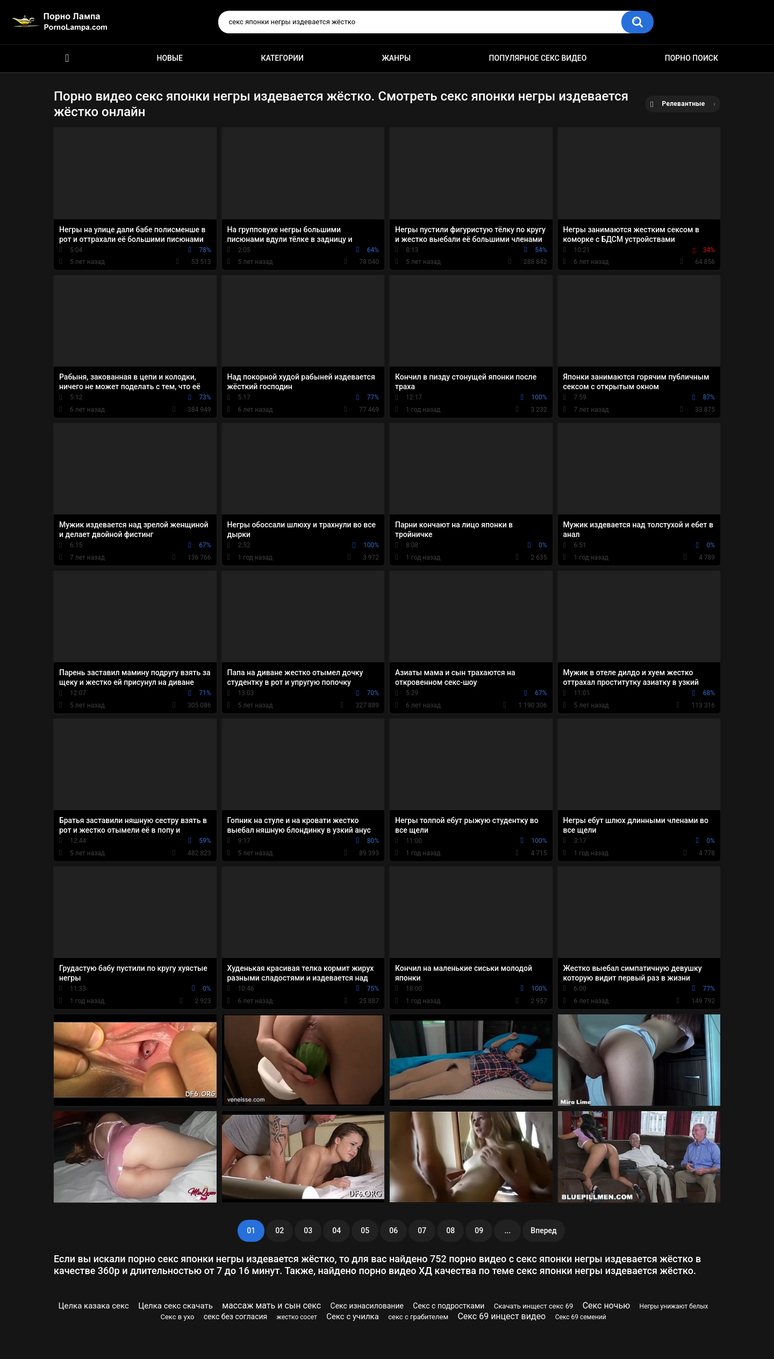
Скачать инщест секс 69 (533, 1306)
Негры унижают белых (674, 1306)
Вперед (543, 1230)
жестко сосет (297, 1317)
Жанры (396, 58)
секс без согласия (235, 1316)
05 (365, 1230)
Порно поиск (691, 58)
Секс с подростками (448, 1305)
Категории (282, 58)
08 (450, 1230)
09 (479, 1230)
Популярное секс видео (538, 58)
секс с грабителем (418, 1317)
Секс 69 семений (580, 1317)
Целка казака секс (94, 1306)
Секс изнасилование (367, 1305)
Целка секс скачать (175, 1306)
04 (336, 1230)
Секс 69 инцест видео (501, 1316)
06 (393, 1230)
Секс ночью (606, 1305)
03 (308, 1230)
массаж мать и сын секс (271, 1305)
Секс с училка (352, 1316)
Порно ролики (67, 58)
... (507, 1230)
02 (279, 1230)
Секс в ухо (178, 1317)
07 (422, 1230)
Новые (169, 58)
